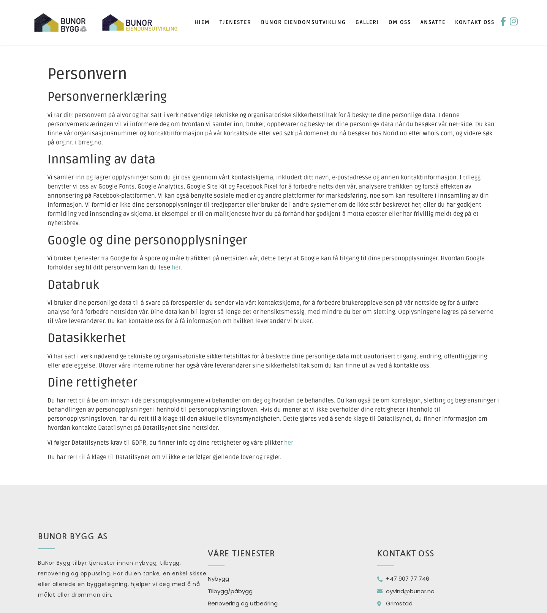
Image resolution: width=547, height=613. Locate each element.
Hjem (202, 22)
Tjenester (235, 22)
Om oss (400, 22)
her (176, 267)
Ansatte (433, 22)
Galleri (367, 22)
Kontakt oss (475, 22)
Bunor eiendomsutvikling (303, 22)
